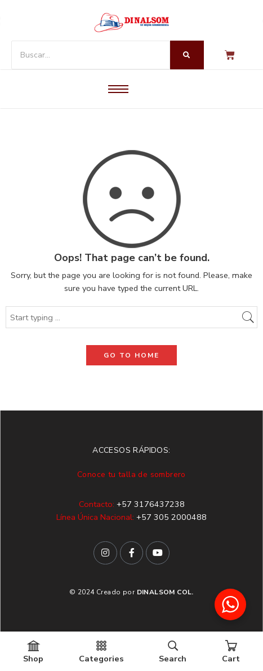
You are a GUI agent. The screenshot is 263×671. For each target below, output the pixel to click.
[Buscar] (90, 55)
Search (172, 652)
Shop (33, 652)
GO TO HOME (131, 355)
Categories (101, 652)
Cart (231, 652)
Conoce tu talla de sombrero (131, 474)
